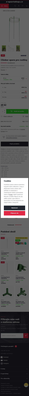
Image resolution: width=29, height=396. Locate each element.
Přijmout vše (14, 213)
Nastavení (14, 208)
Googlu (11, 194)
